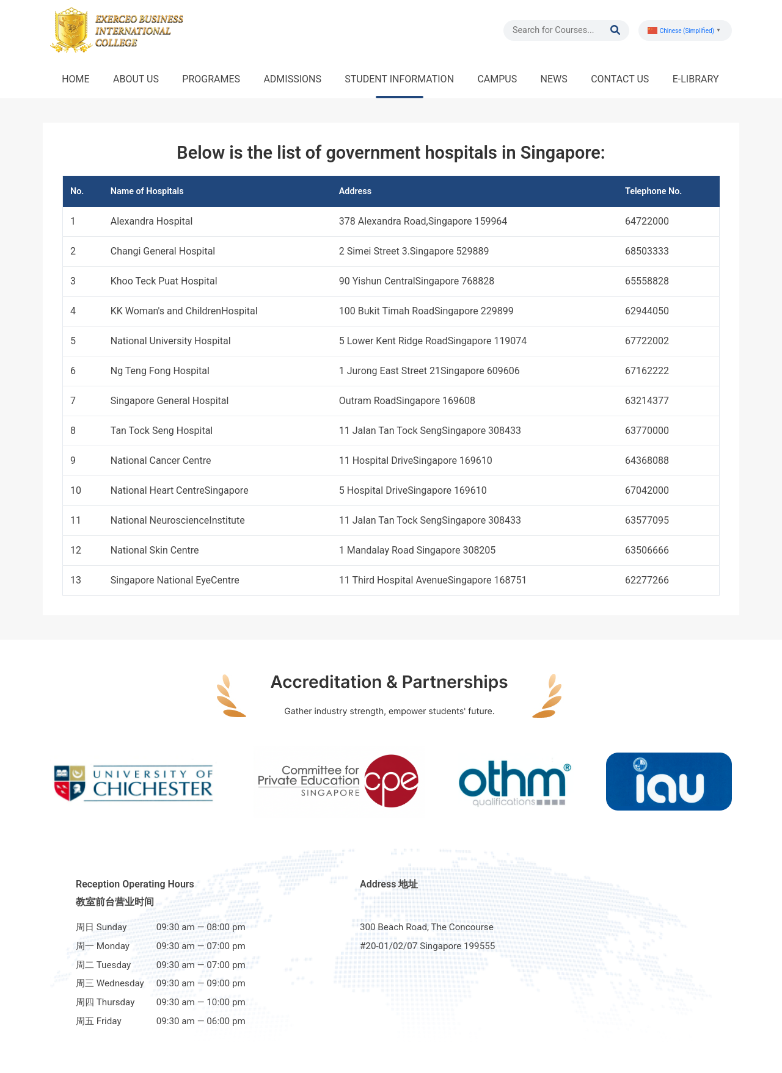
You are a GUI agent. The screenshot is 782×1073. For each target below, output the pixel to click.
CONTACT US (620, 79)
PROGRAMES (211, 79)
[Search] (561, 30)
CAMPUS (497, 79)
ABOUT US (136, 79)
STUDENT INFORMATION (399, 79)
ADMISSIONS (292, 79)
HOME (75, 79)
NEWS (554, 79)
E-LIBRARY (696, 79)
